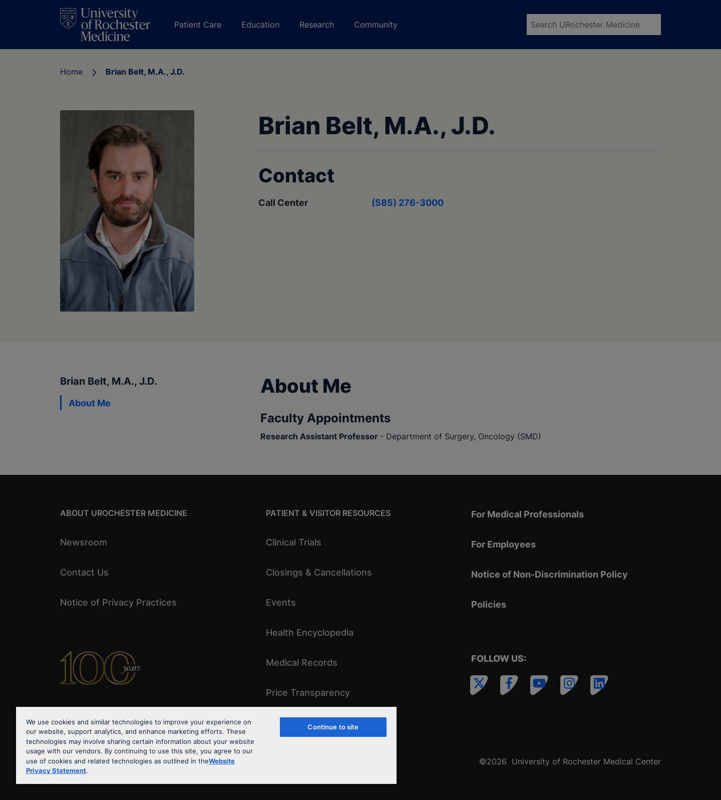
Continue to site (332, 726)
